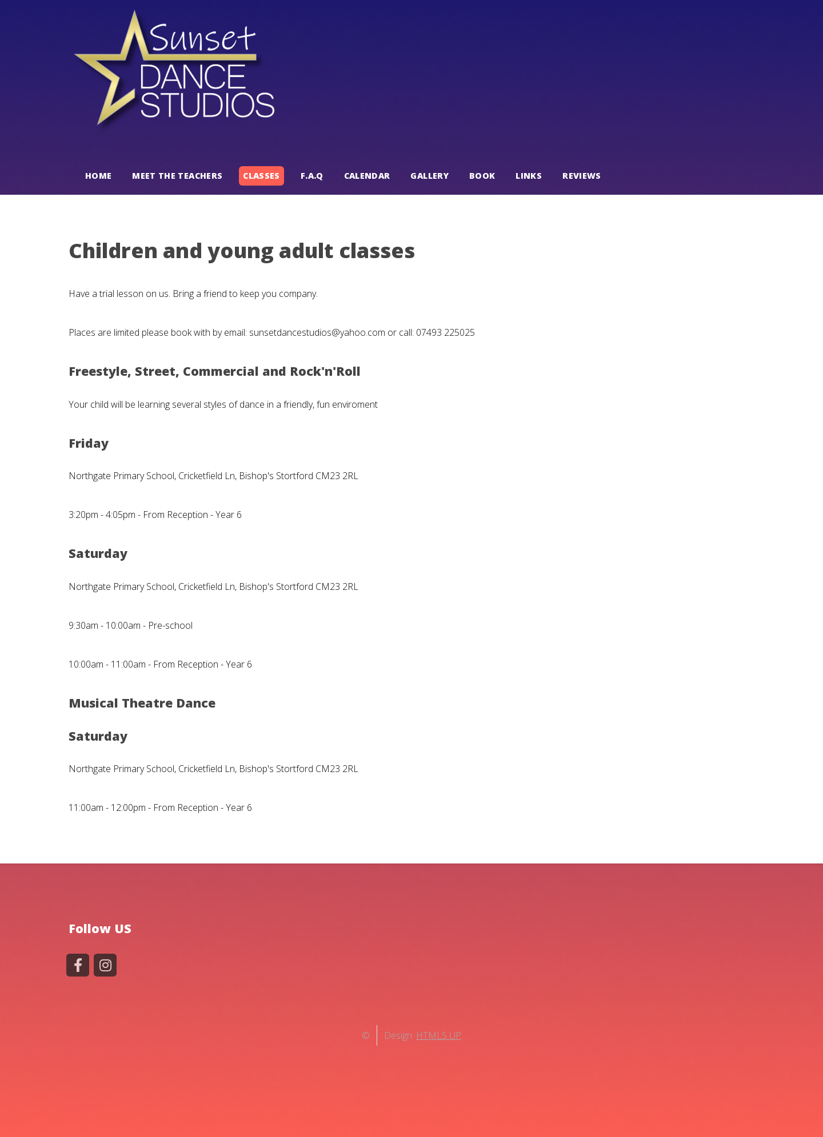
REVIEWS (581, 176)
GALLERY (429, 176)
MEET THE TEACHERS (177, 176)
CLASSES (261, 176)
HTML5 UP (438, 1035)
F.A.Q (312, 176)
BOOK (482, 176)
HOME (98, 176)
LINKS (529, 176)
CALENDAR (367, 176)
